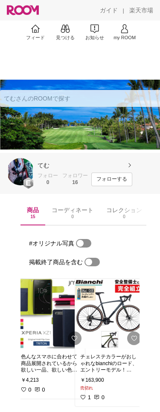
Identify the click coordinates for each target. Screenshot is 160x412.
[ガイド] (109, 10)
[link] (50, 314)
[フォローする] (111, 179)
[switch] (83, 243)
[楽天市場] (141, 10)
